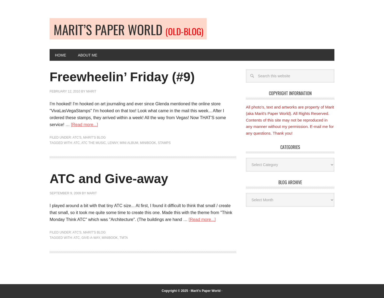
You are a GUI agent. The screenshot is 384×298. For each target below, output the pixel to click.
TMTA (123, 238)
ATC (77, 143)
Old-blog (128, 28)
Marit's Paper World (206, 291)
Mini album (129, 143)
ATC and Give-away (109, 179)
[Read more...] (84, 124)
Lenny (113, 143)
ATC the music (93, 143)
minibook (148, 143)
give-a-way (91, 238)
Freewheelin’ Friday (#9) (122, 77)
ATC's (77, 137)
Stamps (164, 143)
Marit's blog (94, 137)
